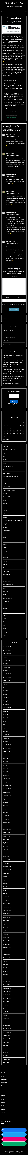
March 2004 (6, 1018)
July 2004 (5, 1005)
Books (4, 463)
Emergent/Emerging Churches (10, 476)
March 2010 (6, 775)
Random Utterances (8, 584)
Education (3, 1109)
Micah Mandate (6, 530)
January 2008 (6, 863)
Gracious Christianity (8, 497)
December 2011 (7, 704)
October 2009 (6, 792)
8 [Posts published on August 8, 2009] (20, 425)
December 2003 (7, 1028)
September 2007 (7, 876)
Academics (6, 446)
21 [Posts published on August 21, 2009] (17, 431)
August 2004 (6, 1001)
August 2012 (6, 684)
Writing (4, 635)
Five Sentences (6, 486)
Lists (4, 513)
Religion (5, 588)
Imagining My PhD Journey (12, 383)
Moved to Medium (7, 334)
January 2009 (6, 822)
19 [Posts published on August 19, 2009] (10, 431)
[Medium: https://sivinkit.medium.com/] (14, 1144)
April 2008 (5, 853)
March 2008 (6, 856)
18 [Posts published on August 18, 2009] (7, 431)
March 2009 (6, 816)
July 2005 (5, 964)
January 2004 (6, 1025)
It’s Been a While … (7, 344)
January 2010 (6, 782)
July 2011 (5, 721)
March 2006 (6, 937)
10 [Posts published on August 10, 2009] (4, 428)
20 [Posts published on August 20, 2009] (14, 431)
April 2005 (5, 974)
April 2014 (5, 657)
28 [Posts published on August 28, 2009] (17, 434)
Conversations (6, 473)
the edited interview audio (14, 112)
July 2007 (5, 883)
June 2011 (5, 724)
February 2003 (6, 1059)
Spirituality (5, 608)
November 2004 (7, 991)
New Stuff (5, 544)
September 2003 (7, 1039)
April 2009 (5, 812)
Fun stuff (5, 493)
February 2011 (6, 738)
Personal (5, 554)
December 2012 (7, 674)
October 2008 (6, 832)
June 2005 (5, 968)
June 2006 (5, 927)
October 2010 (6, 751)
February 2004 (6, 1022)
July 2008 (5, 843)
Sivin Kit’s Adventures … (8, 330)
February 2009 (6, 819)
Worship (5, 632)
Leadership (5, 507)
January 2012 (6, 701)
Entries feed (4, 1079)
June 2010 (5, 765)
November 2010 (7, 748)
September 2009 (7, 795)
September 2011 (7, 714)
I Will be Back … (6, 340)
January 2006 (6, 944)
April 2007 (5, 893)
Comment (14, 276)
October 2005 (6, 954)
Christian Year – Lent (8, 466)
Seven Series (6, 601)
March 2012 (6, 694)
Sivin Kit (14, 23)
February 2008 (6, 859)
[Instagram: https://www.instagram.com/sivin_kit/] (14, 1139)
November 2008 (7, 829)
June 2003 (5, 1049)
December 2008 (7, 826)
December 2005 (7, 947)
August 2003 (6, 1042)
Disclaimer (3, 1106)
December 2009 (7, 785)
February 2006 (6, 941)
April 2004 (5, 1015)
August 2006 (6, 920)
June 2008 (5, 846)
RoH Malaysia (6, 595)
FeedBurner (17, 404)
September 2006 (7, 917)
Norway (5, 547)
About (2, 1099)
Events (4, 480)
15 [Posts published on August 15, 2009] (20, 428)
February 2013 (6, 667)
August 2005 (6, 961)
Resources (5, 591)
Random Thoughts (7, 578)
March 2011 (6, 734)
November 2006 (7, 910)
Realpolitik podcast (13, 41)
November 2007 (7, 870)
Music (4, 540)
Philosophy (5, 557)
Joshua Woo (9, 174)
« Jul (4, 439)
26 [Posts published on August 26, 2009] (10, 434)
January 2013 (6, 670)
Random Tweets (7, 581)
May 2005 (5, 971)
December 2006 (7, 907)
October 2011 (6, 711)
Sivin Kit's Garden (14, 3)
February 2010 (6, 778)
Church (4, 470)
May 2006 (5, 930)
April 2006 (5, 934)
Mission (5, 534)
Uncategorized (6, 622)
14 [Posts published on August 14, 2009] (17, 428)
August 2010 (6, 758)
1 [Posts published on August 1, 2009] (20, 422)
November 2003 (7, 1032)
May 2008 (5, 849)
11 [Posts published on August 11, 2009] (7, 428)
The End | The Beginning (9, 337)
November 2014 (7, 653)
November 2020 (7, 650)
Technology (6, 611)
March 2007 (6, 897)
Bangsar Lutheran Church (14, 67)
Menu (25, 11)
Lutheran (5, 517)
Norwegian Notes (7, 551)
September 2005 (7, 957)
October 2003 (6, 1035)
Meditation (5, 527)
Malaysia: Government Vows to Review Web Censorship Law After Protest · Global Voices (13, 362)
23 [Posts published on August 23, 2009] (23, 431)
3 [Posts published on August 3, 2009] (4, 425)
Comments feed (5, 1082)
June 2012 (5, 687)
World (4, 628)
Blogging (5, 459)
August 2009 (6, 799)
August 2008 (6, 839)
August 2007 (6, 880)
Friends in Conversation (16, 73)
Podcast (5, 561)
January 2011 (6, 741)
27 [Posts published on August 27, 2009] (14, 434)
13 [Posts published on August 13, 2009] (14, 428)
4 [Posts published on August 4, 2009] (7, 425)
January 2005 (6, 985)
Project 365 (6, 571)
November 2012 (7, 677)
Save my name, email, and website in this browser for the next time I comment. (14, 305)
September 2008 (7, 836)
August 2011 (6, 718)
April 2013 (5, 663)
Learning (5, 510)
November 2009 (7, 789)
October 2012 (6, 680)
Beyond (5, 453)
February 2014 (6, 660)
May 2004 (5, 1012)
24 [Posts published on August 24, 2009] (4, 434)
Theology (5, 615)
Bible (4, 456)
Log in (2, 1076)
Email (20, 297)
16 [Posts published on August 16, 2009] (23, 428)
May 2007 (5, 890)
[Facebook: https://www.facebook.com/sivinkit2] (14, 1129)
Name (8, 297)
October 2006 (6, 914)
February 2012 (6, 697)
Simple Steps (6, 605)
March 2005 (6, 978)
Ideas (4, 500)
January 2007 (6, 903)
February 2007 (6, 900)
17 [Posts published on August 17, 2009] (4, 431)
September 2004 (7, 998)
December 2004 (7, 988)
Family (4, 483)
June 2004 (5, 1008)
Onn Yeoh (22, 37)
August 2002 (6, 1062)
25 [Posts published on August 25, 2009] (7, 434)
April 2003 (5, 1055)
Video (4, 625)
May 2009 (5, 809)
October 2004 (6, 995)
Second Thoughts (7, 598)
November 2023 (7, 647)
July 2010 (5, 761)
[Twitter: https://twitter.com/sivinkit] (14, 1134)
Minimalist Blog (9, 1153)
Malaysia (5, 524)
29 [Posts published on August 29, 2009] (20, 434)
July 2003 (5, 1045)
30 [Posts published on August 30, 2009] (23, 434)
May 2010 (5, 768)
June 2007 (5, 887)
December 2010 (7, 745)
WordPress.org (4, 1085)
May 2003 (5, 1052)
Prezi (4, 567)
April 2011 (5, 731)
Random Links (6, 574)
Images (5, 503)
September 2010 (7, 755)
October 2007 (6, 873)
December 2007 (7, 866)
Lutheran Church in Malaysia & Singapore (13, 520)
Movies (4, 537)
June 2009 (5, 805)
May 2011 (5, 728)
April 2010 (5, 772)
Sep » (7, 439)
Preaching (5, 564)
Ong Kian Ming (9, 42)
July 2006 (5, 924)
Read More (6, 108)
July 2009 (5, 802)
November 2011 (7, 707)
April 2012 (5, 691)
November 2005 (7, 951)
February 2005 (6, 981)
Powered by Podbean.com (11, 117)
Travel (4, 618)
